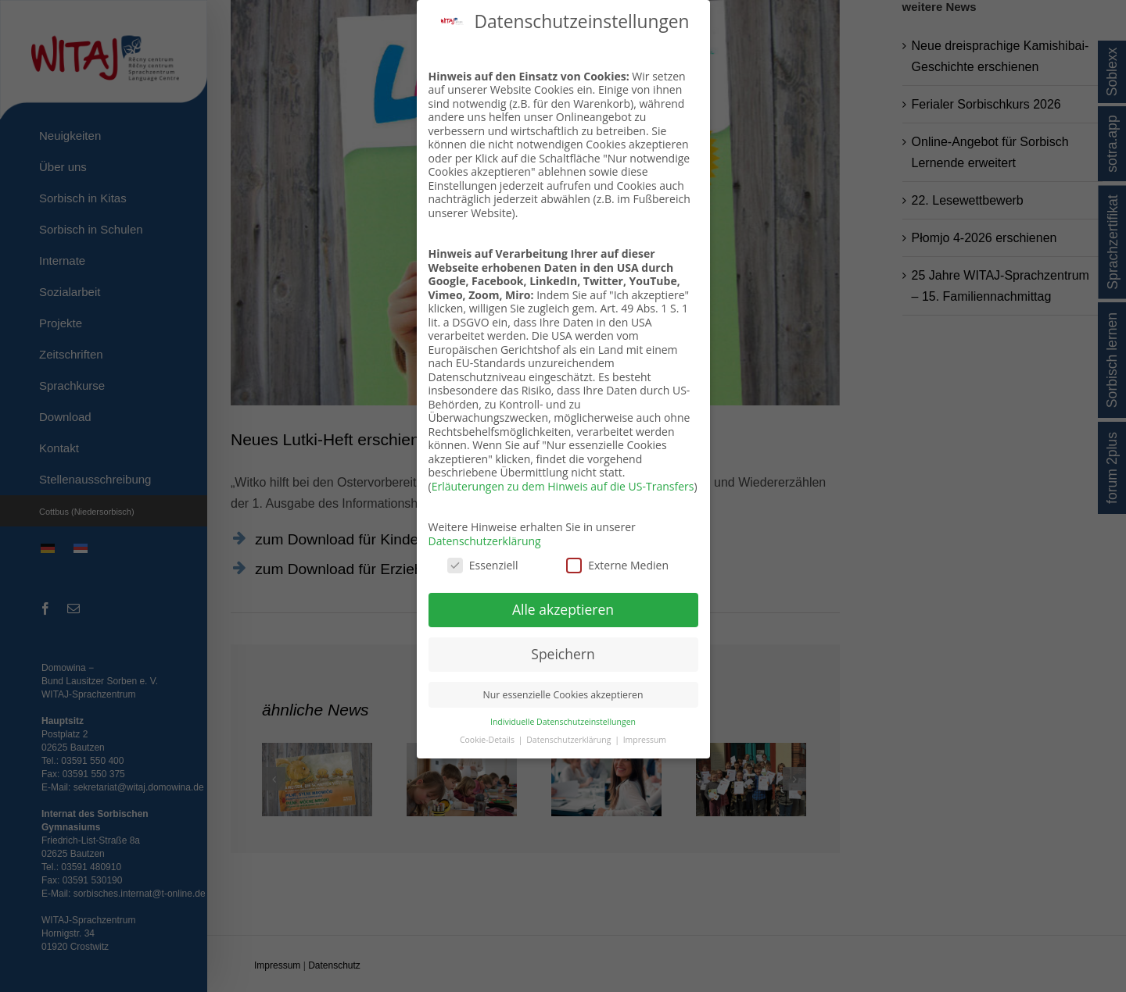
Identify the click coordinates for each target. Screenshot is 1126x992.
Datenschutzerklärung (485, 540)
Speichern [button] (562, 653)
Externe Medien (617, 565)
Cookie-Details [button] (488, 739)
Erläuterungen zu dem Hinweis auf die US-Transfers (563, 486)
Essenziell (482, 565)
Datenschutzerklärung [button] (569, 739)
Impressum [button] (644, 739)
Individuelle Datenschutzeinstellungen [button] (563, 721)
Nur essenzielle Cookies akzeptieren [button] (563, 694)
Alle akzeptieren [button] (563, 609)
